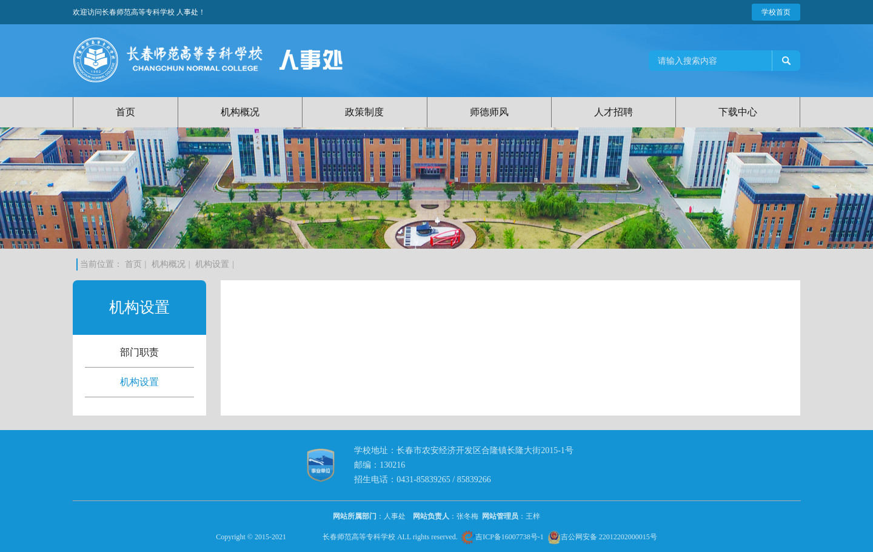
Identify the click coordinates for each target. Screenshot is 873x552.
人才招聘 (613, 112)
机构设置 (212, 264)
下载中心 (737, 112)
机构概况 (240, 112)
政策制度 (364, 112)
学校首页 (776, 12)
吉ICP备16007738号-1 (502, 537)
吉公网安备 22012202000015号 (602, 537)
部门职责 (139, 352)
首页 (125, 112)
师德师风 (489, 112)
